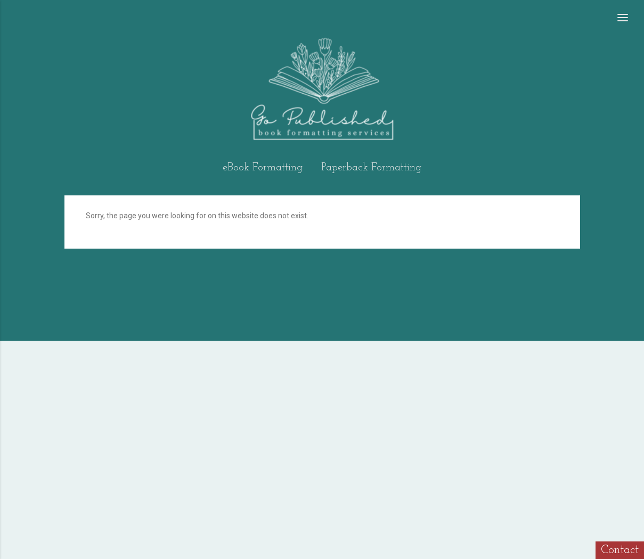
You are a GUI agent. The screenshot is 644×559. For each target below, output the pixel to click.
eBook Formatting (263, 167)
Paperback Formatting (371, 167)
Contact (620, 550)
